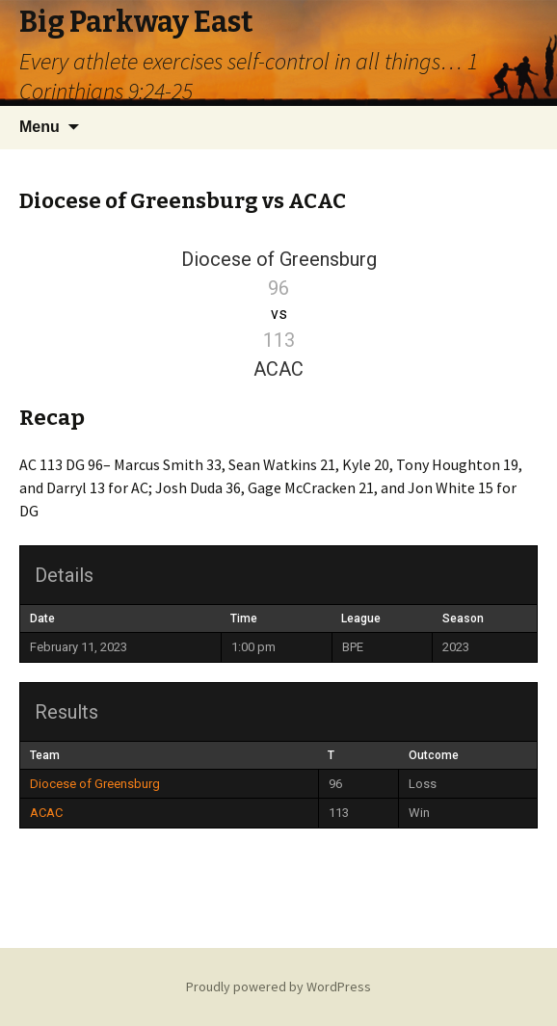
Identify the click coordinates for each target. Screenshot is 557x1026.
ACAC (46, 812)
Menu (39, 126)
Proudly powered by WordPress (278, 986)
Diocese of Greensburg (95, 783)
